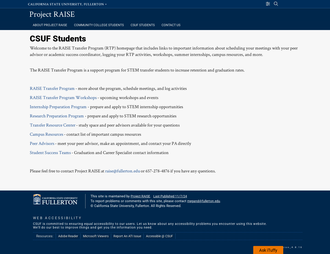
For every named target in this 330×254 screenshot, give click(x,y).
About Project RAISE (50, 25)
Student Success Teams (50, 152)
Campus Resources (46, 134)
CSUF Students (143, 25)
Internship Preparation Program (58, 107)
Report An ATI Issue (127, 236)
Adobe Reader (68, 236)
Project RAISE (52, 14)
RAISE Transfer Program (52, 88)
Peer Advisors (42, 143)
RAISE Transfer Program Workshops (63, 97)
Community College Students (99, 25)
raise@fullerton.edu (122, 171)
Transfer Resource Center (52, 125)
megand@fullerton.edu (203, 201)
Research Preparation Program (57, 116)
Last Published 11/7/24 (170, 196)
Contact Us (171, 25)
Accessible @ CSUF (159, 236)
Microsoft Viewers (96, 236)
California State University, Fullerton (68, 4)
